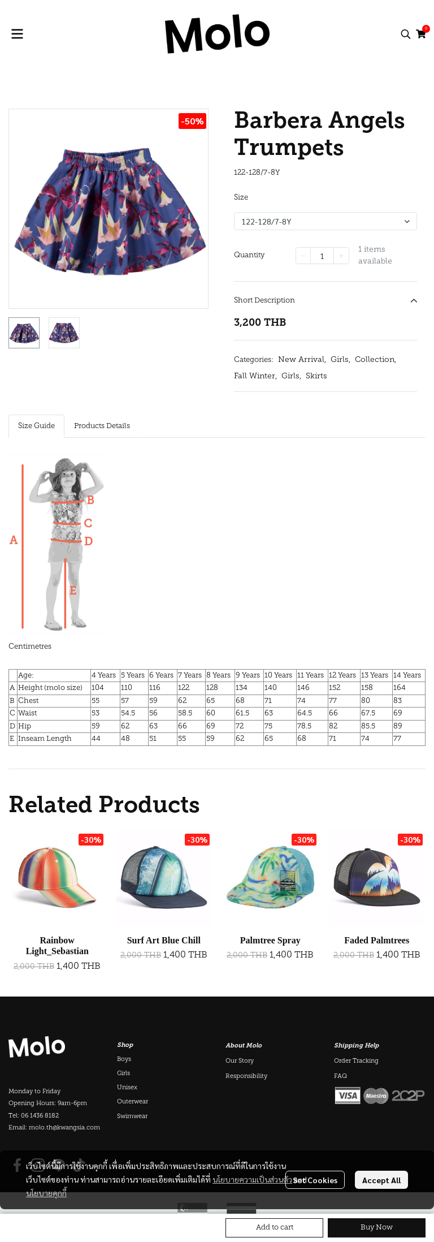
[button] (406, 34)
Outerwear (132, 1102)
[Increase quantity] (341, 256)
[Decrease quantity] (303, 256)
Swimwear (132, 1117)
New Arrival (302, 360)
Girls (340, 360)
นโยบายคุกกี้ (46, 1193)
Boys (124, 1059)
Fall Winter (255, 376)
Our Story (239, 1061)
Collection (375, 360)
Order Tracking (356, 1061)
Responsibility (246, 1076)
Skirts (316, 376)
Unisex (127, 1088)
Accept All (381, 1180)
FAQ (340, 1076)
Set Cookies (315, 1180)
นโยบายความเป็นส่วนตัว (252, 1179)
